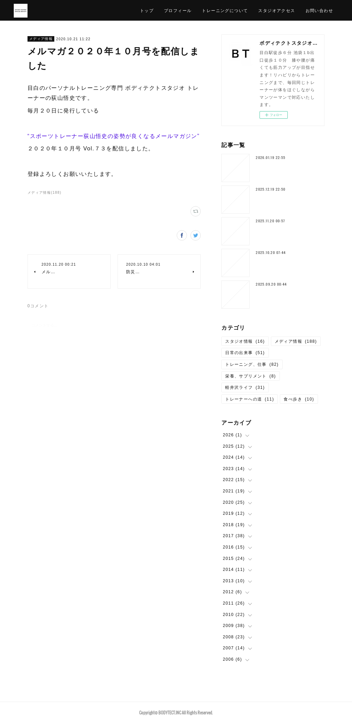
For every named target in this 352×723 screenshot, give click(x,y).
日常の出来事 (245, 352)
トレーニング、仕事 (252, 364)
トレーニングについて (225, 10)
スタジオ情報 (245, 341)
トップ (147, 10)
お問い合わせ (319, 10)
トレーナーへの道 (249, 399)
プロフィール (177, 10)
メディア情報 (41, 39)
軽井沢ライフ (245, 387)
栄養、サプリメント (250, 376)
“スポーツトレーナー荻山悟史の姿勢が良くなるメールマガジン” (114, 136)
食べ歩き (299, 399)
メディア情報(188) (45, 192)
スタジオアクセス (276, 10)
